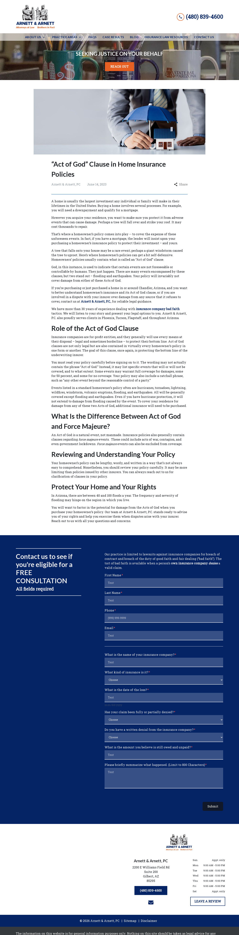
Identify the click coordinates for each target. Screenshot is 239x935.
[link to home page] (35, 16)
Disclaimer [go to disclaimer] (149, 921)
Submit (212, 806)
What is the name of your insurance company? (139, 655)
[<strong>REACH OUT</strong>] (119, 66)
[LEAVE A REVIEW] (207, 901)
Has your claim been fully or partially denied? (139, 712)
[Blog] (134, 37)
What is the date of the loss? (126, 690)
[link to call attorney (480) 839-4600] (200, 17)
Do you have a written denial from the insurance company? (149, 730)
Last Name (112, 593)
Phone (109, 610)
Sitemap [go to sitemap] (130, 921)
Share (181, 184)
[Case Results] (113, 37)
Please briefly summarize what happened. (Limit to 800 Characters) (155, 765)
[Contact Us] (204, 37)
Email (109, 628)
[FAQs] (92, 37)
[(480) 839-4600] (150, 890)
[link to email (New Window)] (150, 902)
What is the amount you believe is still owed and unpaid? (148, 747)
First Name (113, 575)
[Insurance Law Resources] (166, 37)
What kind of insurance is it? (126, 672)
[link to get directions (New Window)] (150, 875)
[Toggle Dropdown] (45, 37)
